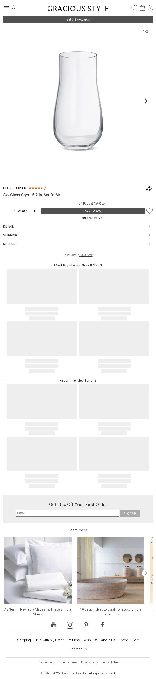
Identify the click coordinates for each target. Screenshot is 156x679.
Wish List (90, 640)
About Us (108, 640)
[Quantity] (22, 211)
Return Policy (47, 662)
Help (135, 640)
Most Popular (78, 265)
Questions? (78, 255)
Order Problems (67, 662)
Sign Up (130, 513)
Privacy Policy (89, 662)
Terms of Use (110, 662)
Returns (74, 640)
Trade (123, 640)
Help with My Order (49, 640)
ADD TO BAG (93, 210)
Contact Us (78, 649)
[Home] (78, 9)
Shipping (24, 640)
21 (46, 188)
